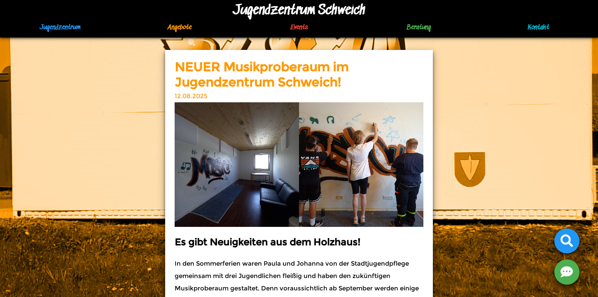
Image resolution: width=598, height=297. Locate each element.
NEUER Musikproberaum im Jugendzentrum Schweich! (261, 74)
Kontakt (538, 28)
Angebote (180, 28)
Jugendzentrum (60, 28)
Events (299, 28)
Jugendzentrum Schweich (299, 11)
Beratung (418, 28)
